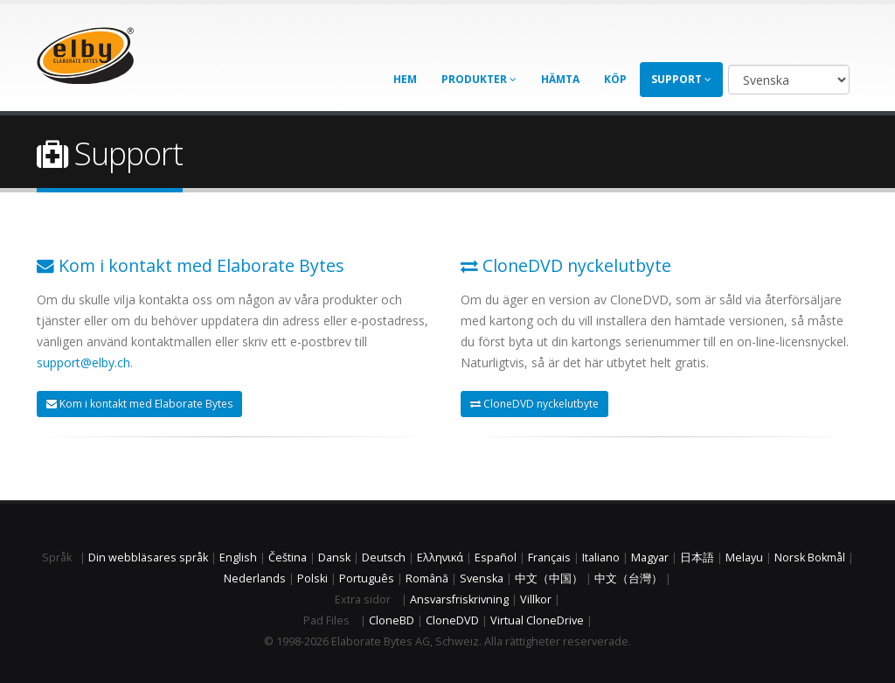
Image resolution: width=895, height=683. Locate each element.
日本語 (697, 557)
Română (427, 578)
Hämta (560, 79)
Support (681, 79)
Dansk (334, 557)
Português (366, 578)
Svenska (481, 578)
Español (496, 557)
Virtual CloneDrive (537, 620)
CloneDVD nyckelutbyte (534, 403)
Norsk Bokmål (809, 557)
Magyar (650, 557)
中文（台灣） (628, 578)
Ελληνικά (440, 557)
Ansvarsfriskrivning (459, 599)
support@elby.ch (83, 362)
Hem (405, 79)
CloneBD (391, 620)
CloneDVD (452, 620)
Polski (312, 578)
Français (549, 557)
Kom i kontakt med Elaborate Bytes (139, 403)
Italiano (601, 557)
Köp (615, 79)
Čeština (287, 557)
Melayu (744, 557)
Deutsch (384, 557)
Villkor (536, 599)
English (238, 557)
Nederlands (255, 578)
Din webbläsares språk (148, 557)
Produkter (479, 79)
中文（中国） (549, 578)
